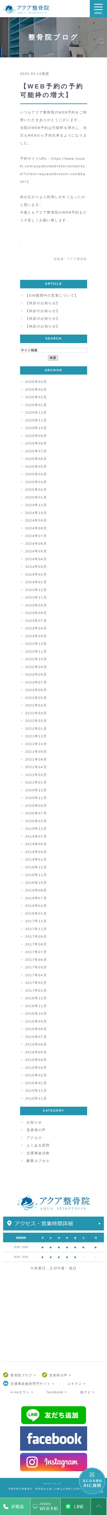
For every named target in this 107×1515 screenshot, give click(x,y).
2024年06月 (36, 543)
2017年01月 (36, 990)
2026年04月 (36, 381)
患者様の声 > (60, 1375)
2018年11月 (36, 875)
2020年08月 (36, 805)
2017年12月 (36, 921)
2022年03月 (36, 713)
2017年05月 (36, 967)
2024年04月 (36, 559)
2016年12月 (36, 998)
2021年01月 (36, 782)
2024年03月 (36, 566)
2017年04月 (36, 975)
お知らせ (34, 1122)
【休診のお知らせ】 (42, 303)
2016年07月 (36, 1037)
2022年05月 (36, 698)
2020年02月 (36, 821)
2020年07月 (36, 813)
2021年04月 (36, 767)
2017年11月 (36, 929)
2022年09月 (36, 667)
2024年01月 (36, 582)
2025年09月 (36, 436)
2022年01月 (36, 728)
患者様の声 (36, 1130)
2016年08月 (36, 1029)
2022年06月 (36, 690)
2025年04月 (36, 474)
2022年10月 (36, 659)
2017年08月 (36, 944)
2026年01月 (36, 405)
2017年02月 (36, 983)
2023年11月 (36, 597)
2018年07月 (36, 898)
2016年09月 (36, 1021)
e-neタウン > (21, 1392)
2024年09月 (36, 520)
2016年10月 (36, 1013)
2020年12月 (36, 790)
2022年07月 (36, 682)
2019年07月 (36, 836)
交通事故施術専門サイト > (32, 1383)
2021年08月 (36, 759)
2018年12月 (36, 867)
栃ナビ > (87, 1392)
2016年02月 (36, 1075)
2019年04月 (36, 852)
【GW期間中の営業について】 (51, 295)
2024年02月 (36, 574)
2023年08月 (36, 613)
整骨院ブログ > (23, 1375)
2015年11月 (36, 1098)
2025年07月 (36, 451)
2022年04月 (36, 705)
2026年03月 (36, 389)
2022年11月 (36, 651)
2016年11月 (36, 1006)
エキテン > (76, 1383)
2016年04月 (36, 1060)
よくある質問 (38, 1145)
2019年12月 (36, 828)
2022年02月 (36, 721)
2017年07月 (36, 952)
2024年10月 (36, 513)
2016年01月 (36, 1083)
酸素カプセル (38, 1161)
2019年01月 (36, 859)
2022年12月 (36, 643)
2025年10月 (36, 428)
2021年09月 (36, 751)
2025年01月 (36, 497)
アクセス (34, 1138)
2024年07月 (36, 536)
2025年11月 (36, 420)
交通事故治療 (38, 1153)
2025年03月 (36, 482)
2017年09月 (36, 936)
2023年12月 (36, 590)
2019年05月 (36, 844)
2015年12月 (36, 1090)
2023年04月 (36, 628)
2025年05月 (36, 466)
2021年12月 (36, 736)
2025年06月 (36, 459)
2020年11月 (36, 798)
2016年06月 (36, 1044)
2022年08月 (36, 674)
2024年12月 (36, 505)
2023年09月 (36, 605)
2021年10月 (36, 744)
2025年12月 (36, 412)
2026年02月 (36, 397)
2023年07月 (36, 620)
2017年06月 (36, 960)
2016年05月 (36, 1052)
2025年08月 (36, 443)
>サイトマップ (52, 1484)
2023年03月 (36, 636)
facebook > (57, 1392)
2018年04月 (36, 905)
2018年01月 (36, 913)
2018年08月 (36, 890)
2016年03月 (36, 1067)
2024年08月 (36, 528)
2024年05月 (36, 551)
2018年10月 (36, 882)
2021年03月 (36, 775)
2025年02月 (36, 489)
